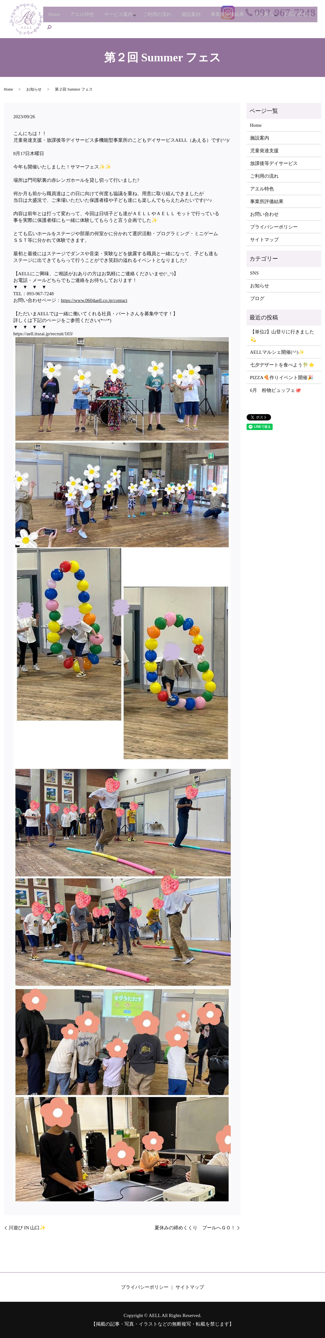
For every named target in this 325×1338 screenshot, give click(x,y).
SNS (254, 273)
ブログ (257, 298)
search (90, 26)
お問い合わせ (64, 26)
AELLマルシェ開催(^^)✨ (277, 352)
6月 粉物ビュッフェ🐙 (276, 390)
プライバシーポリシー (274, 226)
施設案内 (201, 16)
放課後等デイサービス (274, 163)
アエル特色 (85, 16)
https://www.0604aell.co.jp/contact (94, 300)
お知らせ (34, 89)
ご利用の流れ (165, 16)
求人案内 (279, 16)
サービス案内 (123, 16)
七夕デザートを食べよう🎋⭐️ (282, 364)
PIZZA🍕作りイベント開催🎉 (282, 377)
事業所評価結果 (240, 16)
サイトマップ (264, 239)
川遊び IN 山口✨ (27, 1227)
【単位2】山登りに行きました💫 (282, 335)
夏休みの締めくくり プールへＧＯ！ (195, 1227)
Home (55, 16)
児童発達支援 (264, 150)
